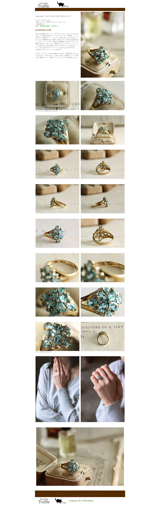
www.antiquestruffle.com (85, 495)
